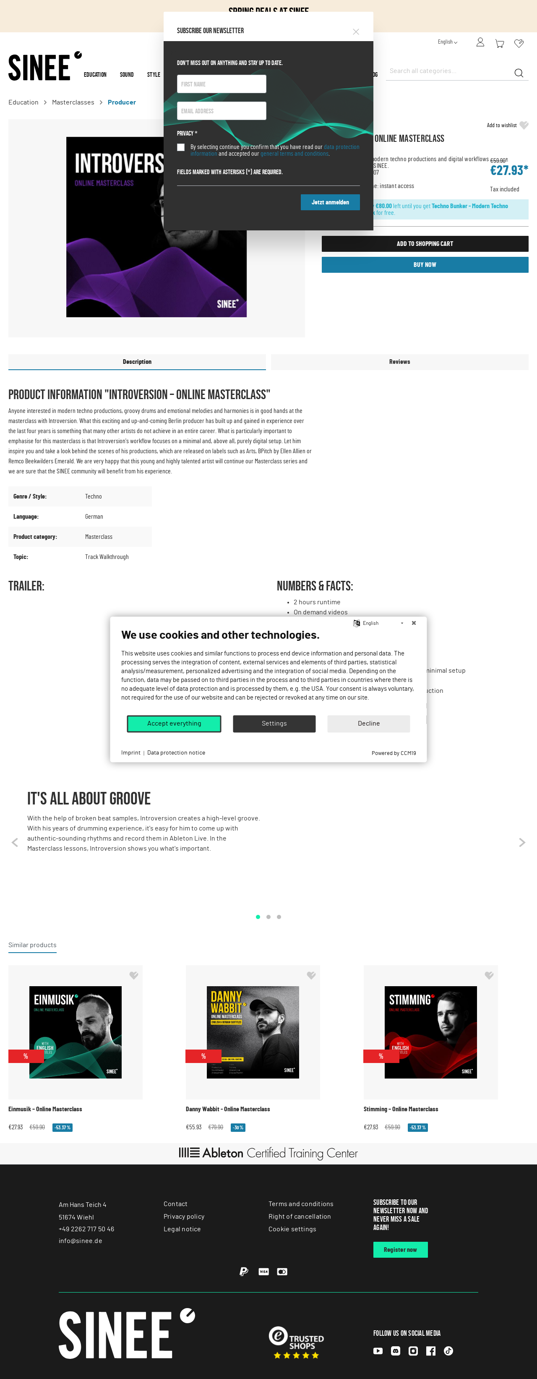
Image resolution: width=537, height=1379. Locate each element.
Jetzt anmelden (330, 202)
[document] (268, 671)
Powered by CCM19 (394, 753)
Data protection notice (176, 753)
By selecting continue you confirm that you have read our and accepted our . (275, 150)
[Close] (356, 30)
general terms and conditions (294, 153)
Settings (274, 723)
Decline (369, 723)
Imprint (131, 753)
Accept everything (174, 723)
